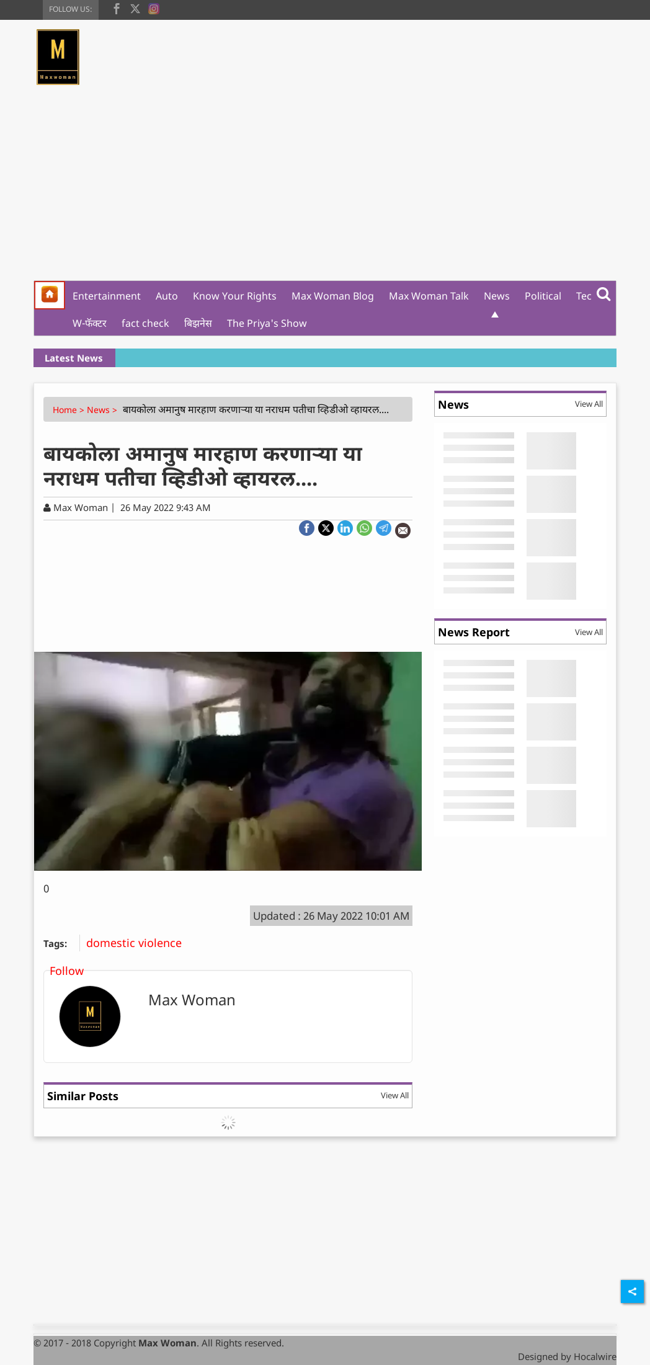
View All (395, 1095)
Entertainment (107, 296)
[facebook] (116, 7)
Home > (70, 410)
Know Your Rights (235, 296)
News (497, 296)
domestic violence (138, 942)
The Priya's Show (267, 323)
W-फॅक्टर (90, 323)
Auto (167, 296)
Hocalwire (595, 1356)
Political (543, 296)
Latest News (74, 358)
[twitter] (135, 7)
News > (103, 410)
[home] (49, 295)
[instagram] (153, 7)
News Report (474, 632)
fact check (145, 323)
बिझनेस (198, 323)
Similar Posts (82, 1095)
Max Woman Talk (429, 296)
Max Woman (192, 999)
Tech (587, 296)
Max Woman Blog (333, 296)
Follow (67, 970)
